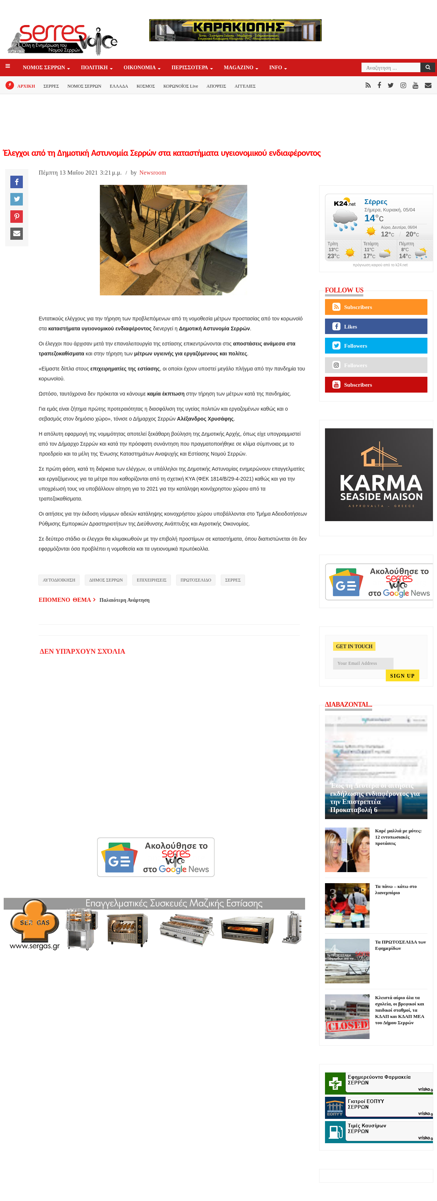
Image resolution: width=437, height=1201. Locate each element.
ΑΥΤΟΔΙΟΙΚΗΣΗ (59, 580)
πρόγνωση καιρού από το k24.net (380, 265)
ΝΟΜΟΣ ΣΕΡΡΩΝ (44, 68)
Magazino (239, 68)
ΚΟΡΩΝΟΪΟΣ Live (180, 86)
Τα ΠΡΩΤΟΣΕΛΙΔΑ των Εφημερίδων (400, 945)
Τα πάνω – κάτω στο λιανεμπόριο (396, 889)
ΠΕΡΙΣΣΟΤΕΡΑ (190, 68)
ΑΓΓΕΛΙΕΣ (245, 86)
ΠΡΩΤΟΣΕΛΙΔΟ (196, 580)
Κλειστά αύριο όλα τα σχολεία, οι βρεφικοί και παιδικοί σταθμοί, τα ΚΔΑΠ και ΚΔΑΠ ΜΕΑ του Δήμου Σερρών (399, 1010)
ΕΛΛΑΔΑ (119, 86)
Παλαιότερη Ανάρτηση (124, 600)
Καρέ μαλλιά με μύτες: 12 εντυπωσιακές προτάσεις (398, 837)
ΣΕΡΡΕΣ (51, 86)
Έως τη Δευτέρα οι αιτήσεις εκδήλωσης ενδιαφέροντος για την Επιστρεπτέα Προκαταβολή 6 (375, 798)
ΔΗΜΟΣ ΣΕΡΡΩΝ (106, 580)
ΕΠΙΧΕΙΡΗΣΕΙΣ (152, 580)
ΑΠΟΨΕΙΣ (216, 86)
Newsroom (152, 172)
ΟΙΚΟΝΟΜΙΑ (140, 68)
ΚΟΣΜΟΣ (146, 86)
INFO (276, 68)
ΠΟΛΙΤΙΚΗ (95, 68)
